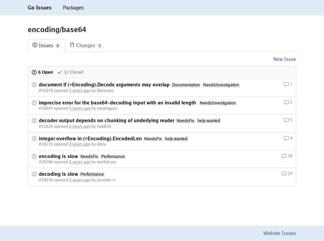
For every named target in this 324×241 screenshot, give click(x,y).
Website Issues (279, 233)
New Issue (284, 59)
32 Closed (70, 72)
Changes (86, 46)
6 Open (42, 72)
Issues (46, 46)
